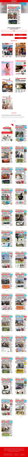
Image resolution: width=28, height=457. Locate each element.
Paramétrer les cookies (8, 454)
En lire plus (14, 120)
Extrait (14, 30)
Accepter (22, 454)
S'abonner (20, 34)
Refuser (16, 454)
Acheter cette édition (7, 35)
